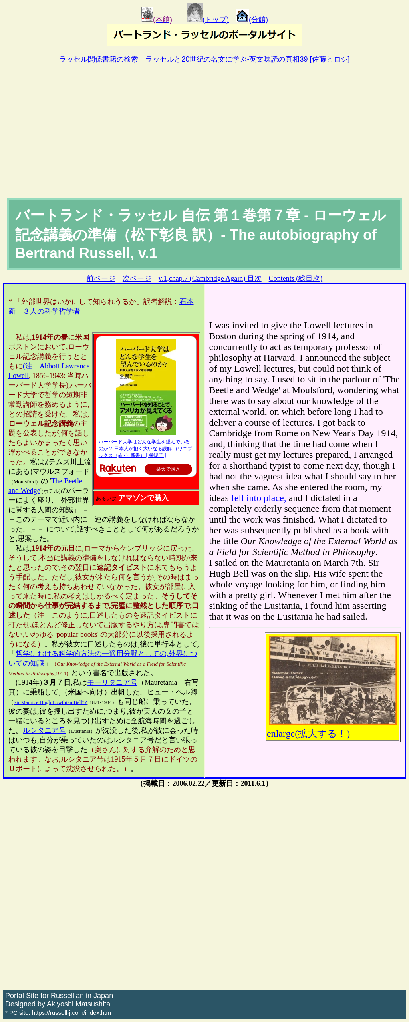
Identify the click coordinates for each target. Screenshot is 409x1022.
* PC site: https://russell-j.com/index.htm (58, 1012)
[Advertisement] (204, 138)
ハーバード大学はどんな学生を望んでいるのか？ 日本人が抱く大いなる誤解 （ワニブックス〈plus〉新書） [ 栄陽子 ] (145, 448)
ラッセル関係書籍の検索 (98, 59)
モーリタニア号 (112, 682)
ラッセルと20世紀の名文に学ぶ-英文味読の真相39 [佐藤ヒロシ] (247, 59)
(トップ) (208, 20)
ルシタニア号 (44, 730)
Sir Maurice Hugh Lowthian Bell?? (50, 702)
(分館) (252, 20)
